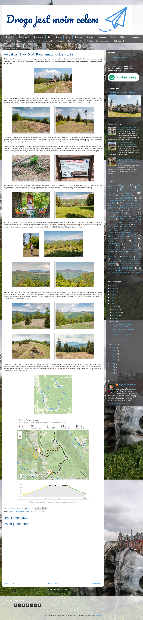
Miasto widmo (133, 232)
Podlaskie (131, 244)
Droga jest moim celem (121, 58)
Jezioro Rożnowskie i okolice (125, 215)
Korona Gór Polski (33, 41)
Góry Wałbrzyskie (129, 210)
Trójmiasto (129, 259)
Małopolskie (102, 37)
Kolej (80, 41)
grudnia (115, 306)
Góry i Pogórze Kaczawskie (130, 205)
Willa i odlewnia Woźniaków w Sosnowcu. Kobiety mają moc (128, 128)
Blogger (98, 615)
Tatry (139, 257)
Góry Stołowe (134, 209)
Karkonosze (137, 217)
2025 (112, 288)
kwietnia (115, 351)
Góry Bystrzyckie (114, 205)
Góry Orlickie (114, 209)
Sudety (113, 37)
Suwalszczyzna (116, 254)
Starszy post (97, 583)
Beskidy (90, 37)
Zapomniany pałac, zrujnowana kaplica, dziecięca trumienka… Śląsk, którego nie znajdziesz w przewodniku (128, 160)
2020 (112, 303)
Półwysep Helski (132, 246)
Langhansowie (125, 224)
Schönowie (127, 249)
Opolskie (9, 41)
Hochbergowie (119, 213)
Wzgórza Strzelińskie (126, 265)
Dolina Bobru (126, 195)
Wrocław (60, 41)
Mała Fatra (134, 228)
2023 (112, 294)
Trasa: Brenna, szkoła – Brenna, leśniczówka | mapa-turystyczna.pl (53, 502)
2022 (112, 297)
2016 (112, 373)
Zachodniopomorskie (134, 270)
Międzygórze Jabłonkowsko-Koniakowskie (122, 234)
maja (114, 348)
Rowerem (111, 248)
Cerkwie (71, 41)
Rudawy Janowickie (132, 248)
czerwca (115, 344)
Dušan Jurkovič (130, 200)
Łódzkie (126, 226)
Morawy (123, 236)
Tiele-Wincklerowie (117, 259)
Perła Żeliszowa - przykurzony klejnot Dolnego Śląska (122, 325)
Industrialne (135, 37)
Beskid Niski (136, 185)
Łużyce (110, 228)
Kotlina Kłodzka (117, 223)
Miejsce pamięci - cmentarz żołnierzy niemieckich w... (121, 335)
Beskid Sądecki (116, 187)
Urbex (68, 37)
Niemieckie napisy (121, 238)
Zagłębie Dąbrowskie (118, 272)
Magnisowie (122, 228)
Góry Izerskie (112, 207)
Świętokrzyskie (119, 41)
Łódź (136, 226)
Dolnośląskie (38, 37)
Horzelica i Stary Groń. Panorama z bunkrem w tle (123, 340)
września (115, 315)
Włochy (135, 263)
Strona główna (53, 583)
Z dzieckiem (10, 37)
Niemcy (110, 239)
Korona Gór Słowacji (115, 221)
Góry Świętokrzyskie (114, 210)
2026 (112, 285)
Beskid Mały (124, 185)
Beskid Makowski (113, 185)
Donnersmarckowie (114, 200)
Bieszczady (49, 41)
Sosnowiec (122, 252)
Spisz (130, 252)
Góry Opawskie (136, 207)
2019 (112, 364)
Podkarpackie (113, 244)
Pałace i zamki (24, 37)
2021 (112, 300)
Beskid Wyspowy (128, 189)
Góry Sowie (124, 209)
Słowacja (111, 252)
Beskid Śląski (14, 511)
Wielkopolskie (124, 263)
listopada (115, 309)
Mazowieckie (121, 232)
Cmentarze (79, 37)
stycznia (115, 360)
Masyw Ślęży (128, 230)
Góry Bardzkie (126, 203)
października (116, 312)
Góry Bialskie (137, 203)
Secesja (136, 249)
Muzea (133, 236)
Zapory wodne (136, 272)
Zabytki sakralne (115, 270)
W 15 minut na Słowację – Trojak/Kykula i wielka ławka (127, 144)
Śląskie (58, 37)
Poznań (121, 246)
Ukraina (138, 259)
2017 (112, 370)
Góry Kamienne (124, 207)
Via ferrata (126, 261)
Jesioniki (110, 215)
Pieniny (136, 241)
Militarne (123, 37)
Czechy (19, 41)
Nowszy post (9, 583)
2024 (112, 291)
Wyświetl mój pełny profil (116, 403)
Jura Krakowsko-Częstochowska (98, 41)
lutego (114, 357)
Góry (49, 37)
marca (114, 354)
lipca (114, 321)
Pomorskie (111, 246)
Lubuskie (115, 226)
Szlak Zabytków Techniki (131, 254)
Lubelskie (137, 224)
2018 (112, 367)
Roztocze (120, 248)
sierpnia (115, 318)
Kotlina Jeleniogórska (133, 221)
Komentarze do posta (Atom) (57, 590)
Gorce (139, 200)
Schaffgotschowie (114, 249)
